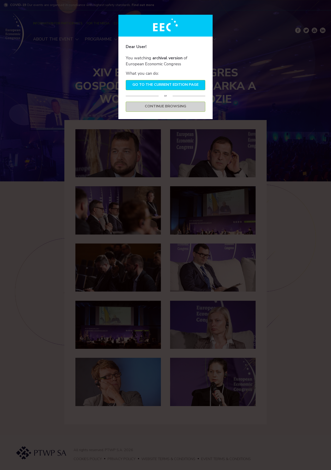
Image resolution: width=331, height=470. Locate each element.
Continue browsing (165, 106)
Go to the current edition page (165, 84)
